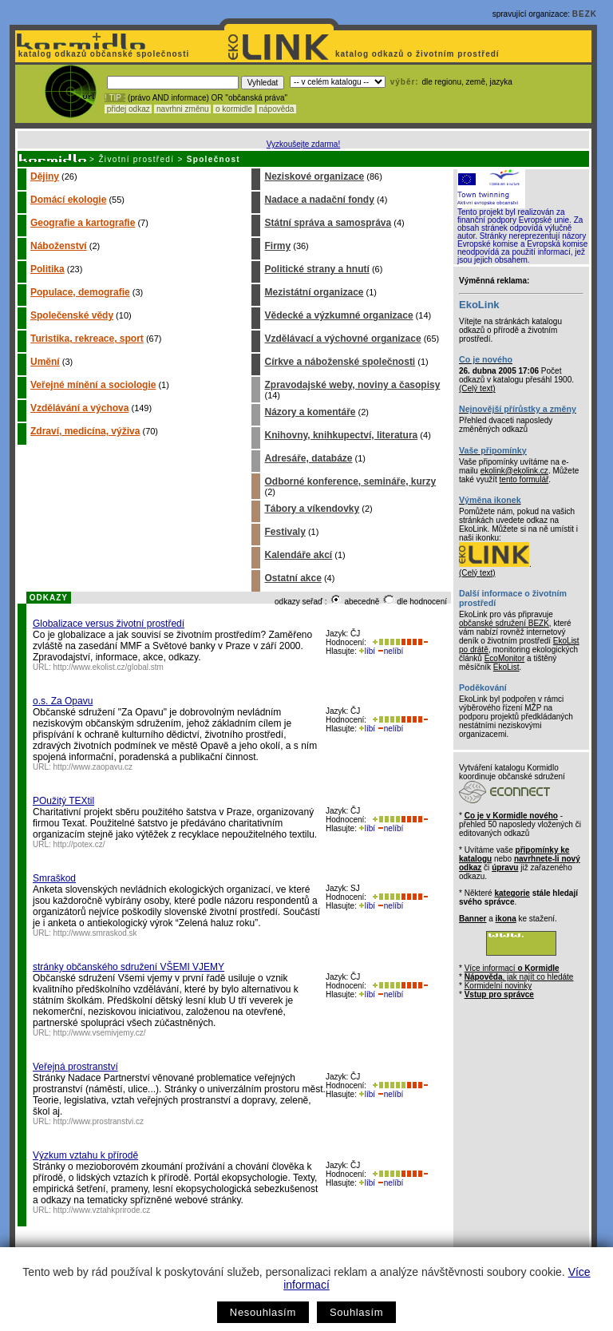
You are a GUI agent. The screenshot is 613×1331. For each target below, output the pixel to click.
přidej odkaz (128, 109)
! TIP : (115, 97)
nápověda (277, 109)
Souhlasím (356, 1312)
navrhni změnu (182, 109)
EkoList (506, 667)
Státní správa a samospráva (327, 222)
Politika (47, 269)
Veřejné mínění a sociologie (93, 384)
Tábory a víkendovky (311, 508)
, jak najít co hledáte (519, 977)
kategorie (511, 893)
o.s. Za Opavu (63, 701)
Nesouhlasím (263, 1312)
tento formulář (524, 479)
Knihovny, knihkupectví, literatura (340, 435)
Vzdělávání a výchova (79, 408)
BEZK (584, 14)
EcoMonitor (504, 658)
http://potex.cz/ (79, 844)
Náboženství (58, 246)
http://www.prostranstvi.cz (98, 1121)
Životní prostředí (136, 159)
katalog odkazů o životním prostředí (418, 54)
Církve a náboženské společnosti (339, 361)
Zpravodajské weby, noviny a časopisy (352, 384)
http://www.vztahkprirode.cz (102, 1210)
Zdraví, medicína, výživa (85, 431)
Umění (45, 361)
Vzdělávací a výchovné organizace (342, 338)
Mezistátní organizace (313, 292)
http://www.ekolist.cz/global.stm (108, 667)
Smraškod (54, 878)
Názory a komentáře (309, 412)
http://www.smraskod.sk (95, 933)
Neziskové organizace (314, 176)
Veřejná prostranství (75, 1066)
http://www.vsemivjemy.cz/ (99, 1032)
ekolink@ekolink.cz (514, 470)
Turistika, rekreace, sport (87, 338)
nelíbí (390, 651)
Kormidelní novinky (498, 985)
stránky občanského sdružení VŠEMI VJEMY (128, 967)
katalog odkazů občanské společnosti (102, 54)
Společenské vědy (71, 315)
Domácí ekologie (68, 199)
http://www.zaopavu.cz (93, 767)
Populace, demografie (80, 292)
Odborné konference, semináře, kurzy (350, 481)
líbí (367, 651)
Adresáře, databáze (308, 458)
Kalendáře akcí (298, 555)
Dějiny (44, 176)
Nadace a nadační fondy (319, 199)
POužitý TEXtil (63, 800)
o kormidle (234, 109)
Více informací (512, 968)
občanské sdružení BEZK (504, 623)
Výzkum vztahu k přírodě (85, 1155)
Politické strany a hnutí (316, 269)
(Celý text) (477, 388)
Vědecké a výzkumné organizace (338, 315)
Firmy (277, 246)
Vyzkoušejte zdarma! (303, 144)
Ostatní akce (292, 578)
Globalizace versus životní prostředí (108, 623)
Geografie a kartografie (82, 222)
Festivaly (284, 531)
